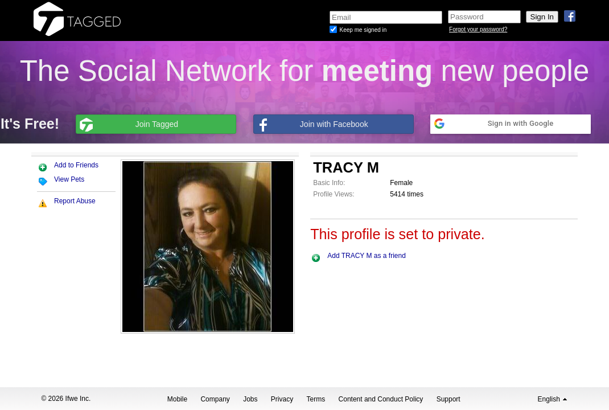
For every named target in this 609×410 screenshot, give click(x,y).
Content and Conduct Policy (381, 399)
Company (214, 399)
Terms (316, 399)
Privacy (282, 399)
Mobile (177, 399)
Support (448, 399)
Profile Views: (333, 194)
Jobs (250, 399)
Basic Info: (329, 183)
